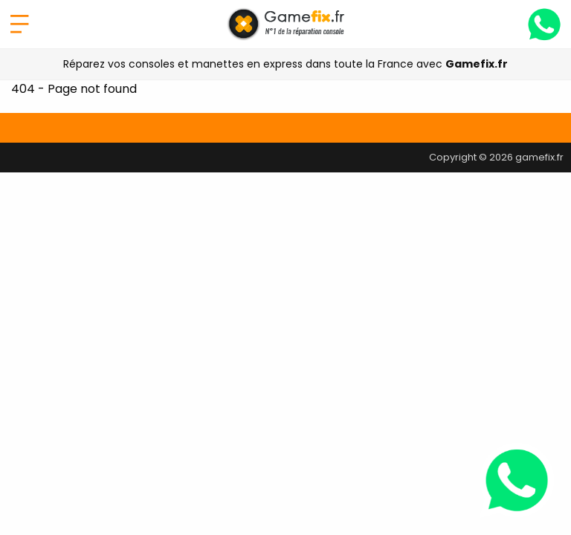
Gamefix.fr (476, 63)
